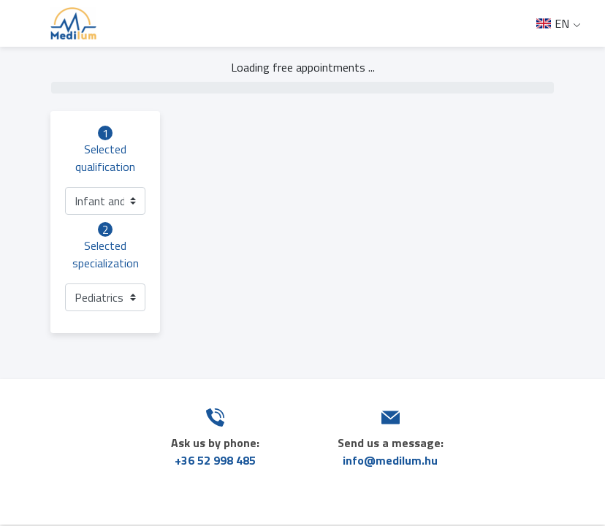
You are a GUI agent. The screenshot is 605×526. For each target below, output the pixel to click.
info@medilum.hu (390, 460)
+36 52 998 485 (215, 460)
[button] (105, 201)
